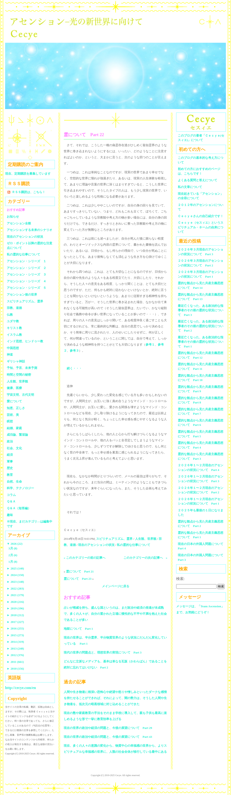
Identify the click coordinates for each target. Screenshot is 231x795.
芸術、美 (13, 415)
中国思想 (13, 348)
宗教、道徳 (14, 308)
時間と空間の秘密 (19, 374)
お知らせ (13, 216)
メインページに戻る (115, 586)
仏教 (10, 314)
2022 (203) (15, 588)
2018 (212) (15, 615)
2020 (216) (15, 602)
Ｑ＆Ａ (13, 501)
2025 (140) (15, 568)
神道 (10, 354)
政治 (10, 441)
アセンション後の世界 (22, 294)
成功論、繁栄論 (17, 434)
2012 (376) (15, 655)
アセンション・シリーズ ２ (26, 268)
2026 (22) (14, 543)
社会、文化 (14, 448)
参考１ (150, 344)
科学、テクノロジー (20, 488)
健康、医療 (14, 388)
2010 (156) (15, 668)
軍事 (10, 461)
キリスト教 (14, 328)
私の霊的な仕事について (133, 545)
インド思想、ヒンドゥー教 (25, 341)
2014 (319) (15, 641)
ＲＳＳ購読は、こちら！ (28, 192)
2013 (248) (15, 648)
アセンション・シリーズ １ (26, 261)
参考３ (74, 350)
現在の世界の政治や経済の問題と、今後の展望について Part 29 (108, 728)
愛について (14, 401)
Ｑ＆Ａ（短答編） (19, 508)
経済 (10, 454)
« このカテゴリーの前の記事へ (84, 557)
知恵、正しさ (16, 408)
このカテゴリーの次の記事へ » (145, 557)
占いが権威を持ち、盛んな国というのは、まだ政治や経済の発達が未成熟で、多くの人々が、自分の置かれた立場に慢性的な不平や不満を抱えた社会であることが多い (115, 614)
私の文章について (190, 187)
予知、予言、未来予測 (22, 368)
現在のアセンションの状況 (96, 545)
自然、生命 (14, 481)
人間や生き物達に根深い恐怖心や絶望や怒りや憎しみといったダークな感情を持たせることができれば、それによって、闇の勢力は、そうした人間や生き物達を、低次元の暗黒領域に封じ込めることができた (115, 698)
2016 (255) (15, 628)
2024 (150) (15, 575)
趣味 (10, 515)
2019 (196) (15, 608)
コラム (11, 495)
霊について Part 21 (80, 571)
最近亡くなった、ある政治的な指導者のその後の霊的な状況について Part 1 (200, 342)
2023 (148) (15, 581)
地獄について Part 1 (78, 628)
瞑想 (10, 421)
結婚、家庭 (14, 428)
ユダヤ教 (13, 321)
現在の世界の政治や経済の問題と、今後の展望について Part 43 (108, 736)
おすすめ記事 (16, 210)
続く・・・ (74, 368)
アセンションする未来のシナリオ (29, 230)
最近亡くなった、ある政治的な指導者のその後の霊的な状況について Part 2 (200, 326)
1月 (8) (12, 561)
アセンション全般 (19, 223)
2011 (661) (15, 662)
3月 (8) (12, 548)
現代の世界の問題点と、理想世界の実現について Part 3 (102, 652)
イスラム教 (14, 334)
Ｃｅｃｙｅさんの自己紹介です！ (200, 216)
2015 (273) (15, 635)
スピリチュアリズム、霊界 (114, 539)
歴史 (10, 468)
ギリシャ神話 (16, 361)
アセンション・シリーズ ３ (26, 274)
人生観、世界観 (145, 539)
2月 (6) (12, 555)
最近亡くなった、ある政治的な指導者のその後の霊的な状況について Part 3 (200, 310)
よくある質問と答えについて (197, 180)
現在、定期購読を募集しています (28, 173)
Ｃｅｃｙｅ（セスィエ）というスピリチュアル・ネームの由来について (200, 227)
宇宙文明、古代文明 (20, 394)
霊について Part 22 (84, 134)
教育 (10, 475)
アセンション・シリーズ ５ (26, 288)
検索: (180, 579)
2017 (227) (15, 622)
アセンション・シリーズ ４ (26, 281)
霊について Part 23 (77, 578)
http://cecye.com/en (20, 688)
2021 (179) (15, 595)
